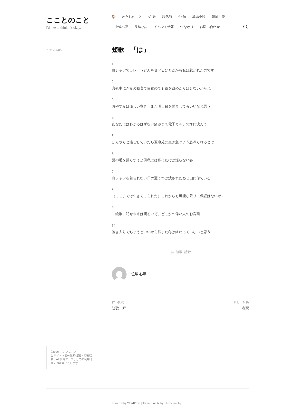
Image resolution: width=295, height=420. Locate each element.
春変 (245, 308)
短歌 (179, 252)
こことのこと (68, 20)
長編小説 (141, 27)
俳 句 (182, 17)
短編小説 (218, 17)
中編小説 (121, 27)
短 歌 (152, 17)
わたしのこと (132, 17)
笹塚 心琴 (138, 274)
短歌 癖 (119, 308)
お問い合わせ (210, 27)
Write (156, 403)
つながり (187, 27)
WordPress (133, 403)
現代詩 (167, 17)
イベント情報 (164, 27)
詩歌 (187, 252)
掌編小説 (198, 17)
